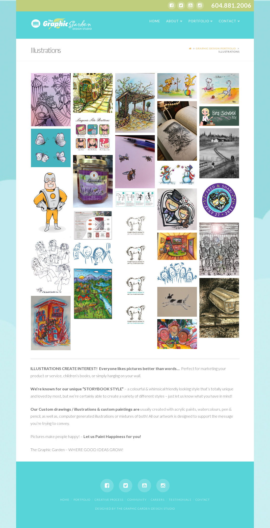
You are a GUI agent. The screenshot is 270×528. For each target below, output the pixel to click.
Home (64, 499)
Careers (157, 499)
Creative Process (109, 499)
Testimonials (180, 499)
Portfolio (82, 499)
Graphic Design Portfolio (216, 48)
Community (137, 499)
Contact (202, 499)
